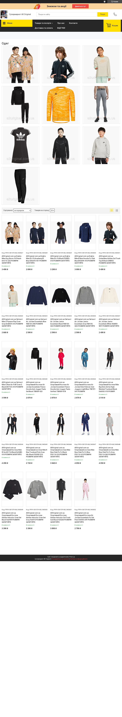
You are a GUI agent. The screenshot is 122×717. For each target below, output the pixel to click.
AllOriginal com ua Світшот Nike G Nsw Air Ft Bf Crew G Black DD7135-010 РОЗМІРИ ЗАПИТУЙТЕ (12, 385)
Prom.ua (72, 557)
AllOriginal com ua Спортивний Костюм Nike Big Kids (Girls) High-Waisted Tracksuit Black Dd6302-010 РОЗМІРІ (109, 386)
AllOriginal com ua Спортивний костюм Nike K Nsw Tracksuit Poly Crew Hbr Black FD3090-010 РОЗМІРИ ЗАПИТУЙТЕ (36, 452)
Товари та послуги (43, 23)
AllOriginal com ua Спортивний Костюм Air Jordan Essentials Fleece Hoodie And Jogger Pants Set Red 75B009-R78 (60, 386)
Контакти (73, 23)
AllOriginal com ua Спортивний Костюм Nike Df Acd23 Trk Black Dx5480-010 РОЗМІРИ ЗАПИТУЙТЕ (12, 451)
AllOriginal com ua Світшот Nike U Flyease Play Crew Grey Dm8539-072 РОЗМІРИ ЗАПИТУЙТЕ (12, 322)
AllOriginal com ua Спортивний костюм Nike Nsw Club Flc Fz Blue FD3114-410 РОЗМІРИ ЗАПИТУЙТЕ (84, 452)
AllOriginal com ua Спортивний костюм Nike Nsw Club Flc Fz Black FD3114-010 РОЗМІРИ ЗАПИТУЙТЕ (60, 452)
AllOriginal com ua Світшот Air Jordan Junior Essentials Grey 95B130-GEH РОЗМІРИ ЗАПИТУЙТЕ (85, 322)
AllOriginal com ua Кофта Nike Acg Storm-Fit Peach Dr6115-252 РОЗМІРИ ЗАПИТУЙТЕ (11, 259)
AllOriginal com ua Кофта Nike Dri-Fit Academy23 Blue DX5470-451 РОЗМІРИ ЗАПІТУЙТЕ (36, 259)
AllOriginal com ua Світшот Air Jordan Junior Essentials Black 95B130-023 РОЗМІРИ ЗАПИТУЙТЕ (60, 322)
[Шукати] (102, 14)
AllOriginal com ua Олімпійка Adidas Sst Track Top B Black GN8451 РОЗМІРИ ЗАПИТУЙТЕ (109, 259)
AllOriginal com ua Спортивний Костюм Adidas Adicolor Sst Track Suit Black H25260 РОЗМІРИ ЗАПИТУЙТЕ (60, 517)
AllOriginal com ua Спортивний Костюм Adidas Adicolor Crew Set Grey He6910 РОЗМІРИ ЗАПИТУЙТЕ (35, 517)
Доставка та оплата (44, 28)
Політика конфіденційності (78, 559)
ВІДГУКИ (61, 28)
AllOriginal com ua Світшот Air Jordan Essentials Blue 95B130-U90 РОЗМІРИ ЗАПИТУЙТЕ (36, 322)
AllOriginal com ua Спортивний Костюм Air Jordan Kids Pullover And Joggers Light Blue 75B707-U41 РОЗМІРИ (85, 386)
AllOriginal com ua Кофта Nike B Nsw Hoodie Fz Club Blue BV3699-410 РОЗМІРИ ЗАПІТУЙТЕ (85, 259)
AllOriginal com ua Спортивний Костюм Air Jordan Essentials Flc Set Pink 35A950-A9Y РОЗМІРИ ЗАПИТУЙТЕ (85, 517)
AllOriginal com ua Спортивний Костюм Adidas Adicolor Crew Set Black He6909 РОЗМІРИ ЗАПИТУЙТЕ (11, 517)
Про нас (60, 23)
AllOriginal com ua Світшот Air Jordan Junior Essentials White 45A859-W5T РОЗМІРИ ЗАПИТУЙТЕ (109, 322)
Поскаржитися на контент (60, 559)
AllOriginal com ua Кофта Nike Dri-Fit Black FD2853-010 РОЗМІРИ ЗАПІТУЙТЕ (60, 258)
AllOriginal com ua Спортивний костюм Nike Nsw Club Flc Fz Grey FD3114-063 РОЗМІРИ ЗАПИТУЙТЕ (109, 452)
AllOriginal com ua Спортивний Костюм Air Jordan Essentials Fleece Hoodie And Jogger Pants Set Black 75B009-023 (36, 386)
